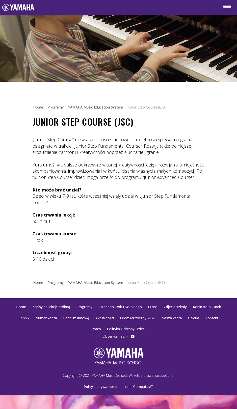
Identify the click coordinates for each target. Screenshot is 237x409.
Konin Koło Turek (207, 306)
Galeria (193, 318)
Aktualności (104, 318)
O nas (153, 306)
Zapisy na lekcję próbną (51, 306)
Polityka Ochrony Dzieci (126, 329)
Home (21, 306)
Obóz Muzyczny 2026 (137, 318)
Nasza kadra (171, 318)
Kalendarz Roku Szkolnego (120, 306)
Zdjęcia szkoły (175, 306)
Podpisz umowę (76, 318)
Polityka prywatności (100, 386)
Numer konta (46, 318)
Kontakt (211, 318)
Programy (84, 306)
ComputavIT (143, 386)
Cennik (24, 318)
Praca (96, 329)
